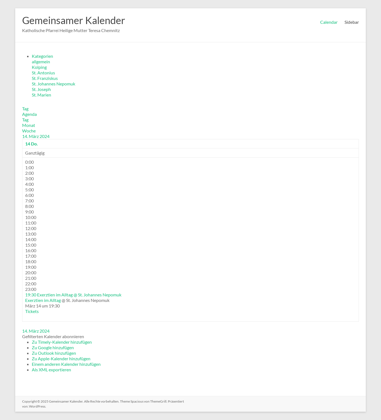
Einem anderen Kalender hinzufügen (66, 364)
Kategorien (42, 56)
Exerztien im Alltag (43, 300)
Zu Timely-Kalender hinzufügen (62, 342)
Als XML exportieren (51, 369)
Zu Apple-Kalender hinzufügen (61, 358)
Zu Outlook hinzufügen (54, 353)
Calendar (329, 22)
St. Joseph (41, 89)
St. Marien (41, 94)
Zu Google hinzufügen (53, 347)
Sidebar (352, 22)
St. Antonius (43, 72)
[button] (53, 336)
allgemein (41, 61)
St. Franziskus (45, 78)
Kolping (39, 67)
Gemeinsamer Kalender (73, 20)
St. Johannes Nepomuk (53, 83)
